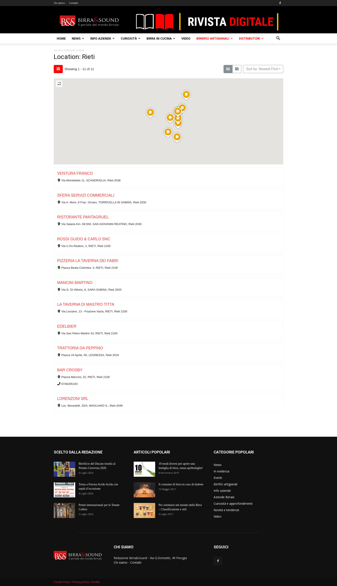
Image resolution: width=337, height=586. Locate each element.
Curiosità (130, 38)
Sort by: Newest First (262, 69)
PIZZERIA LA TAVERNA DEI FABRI (87, 261)
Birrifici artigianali (214, 38)
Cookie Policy (62, 582)
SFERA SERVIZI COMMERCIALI (85, 195)
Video (185, 38)
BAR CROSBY (70, 370)
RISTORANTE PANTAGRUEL (83, 217)
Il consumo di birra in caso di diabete (181, 484)
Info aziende (102, 38)
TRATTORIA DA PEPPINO (80, 348)
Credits (95, 582)
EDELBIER (66, 326)
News (78, 38)
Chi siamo (59, 3)
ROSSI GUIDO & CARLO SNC (83, 239)
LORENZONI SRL (72, 398)
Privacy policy (80, 582)
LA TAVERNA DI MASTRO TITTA (85, 304)
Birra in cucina (161, 38)
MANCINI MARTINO (74, 283)
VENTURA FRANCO (75, 173)
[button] (278, 39)
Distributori (251, 38)
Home (61, 38)
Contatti (73, 3)
